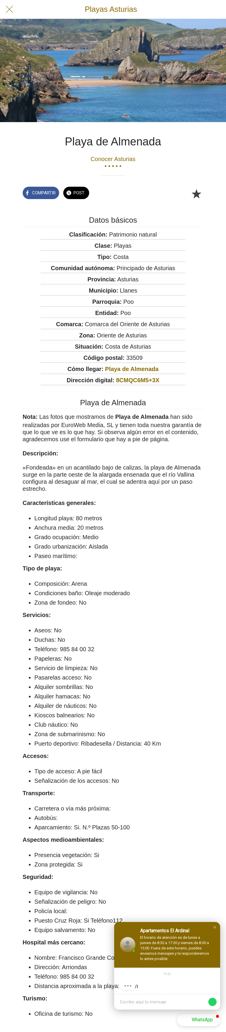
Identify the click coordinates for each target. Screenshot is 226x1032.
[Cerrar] (9, 9)
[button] (215, 927)
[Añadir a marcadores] (196, 193)
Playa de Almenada (132, 369)
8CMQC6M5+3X (137, 380)
